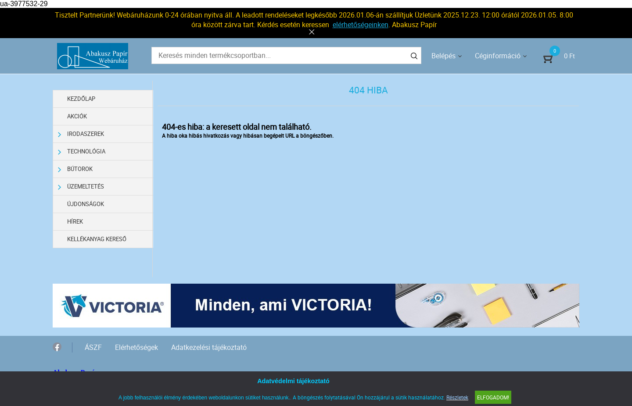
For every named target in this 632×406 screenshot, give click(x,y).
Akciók (77, 116)
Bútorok (75, 169)
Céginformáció (498, 56)
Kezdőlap (81, 99)
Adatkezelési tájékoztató (209, 347)
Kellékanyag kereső (96, 239)
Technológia (81, 151)
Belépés (443, 56)
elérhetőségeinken (360, 24)
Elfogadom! (493, 397)
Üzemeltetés (81, 186)
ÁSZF (93, 347)
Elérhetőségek (136, 347)
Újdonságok (85, 204)
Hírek (75, 221)
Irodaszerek (81, 133)
